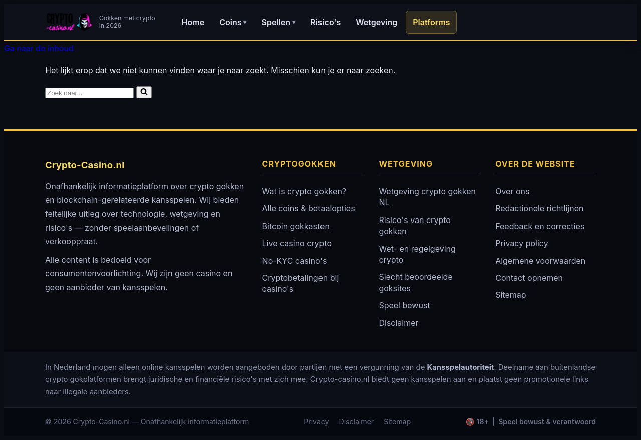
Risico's (325, 22)
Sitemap (510, 295)
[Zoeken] (89, 93)
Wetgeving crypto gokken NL (427, 196)
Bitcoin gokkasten (296, 226)
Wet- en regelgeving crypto (417, 254)
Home (193, 22)
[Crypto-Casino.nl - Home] (102, 22)
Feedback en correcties (539, 226)
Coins (232, 22)
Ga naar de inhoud (39, 48)
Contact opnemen (529, 278)
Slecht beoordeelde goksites (415, 282)
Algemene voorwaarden (540, 261)
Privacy (316, 421)
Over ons (512, 191)
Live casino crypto (297, 243)
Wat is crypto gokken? (304, 191)
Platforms (431, 22)
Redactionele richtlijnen (539, 208)
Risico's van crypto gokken (414, 225)
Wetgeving (376, 22)
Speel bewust (404, 305)
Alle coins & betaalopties (308, 208)
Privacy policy (521, 243)
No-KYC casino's (294, 261)
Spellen (278, 22)
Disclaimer (398, 323)
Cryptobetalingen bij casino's (300, 283)
